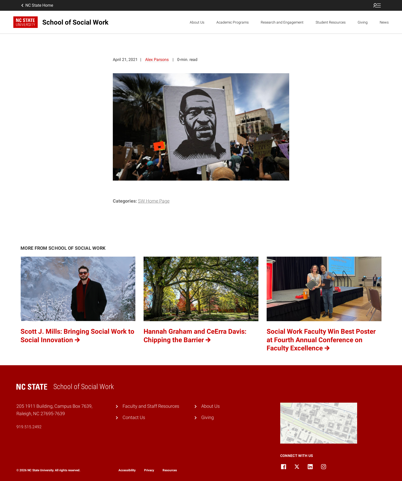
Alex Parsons (157, 59)
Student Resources (331, 22)
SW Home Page (153, 201)
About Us (197, 22)
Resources (170, 470)
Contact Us (134, 417)
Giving (363, 22)
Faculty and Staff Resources (151, 406)
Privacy (149, 470)
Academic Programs (232, 22)
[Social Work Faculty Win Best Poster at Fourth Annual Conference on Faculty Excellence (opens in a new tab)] (324, 304)
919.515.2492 (29, 426)
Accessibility (127, 470)
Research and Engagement (282, 22)
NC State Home (36, 5)
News (384, 22)
